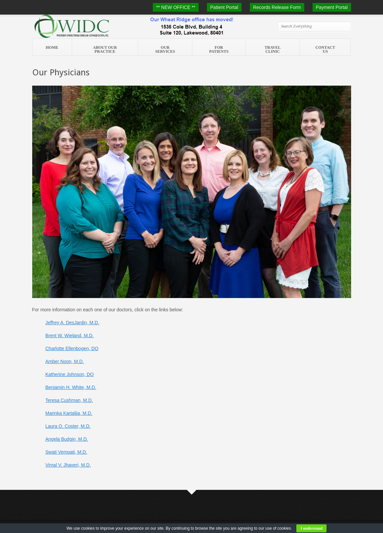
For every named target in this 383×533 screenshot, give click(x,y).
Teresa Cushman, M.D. (69, 400)
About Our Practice (105, 49)
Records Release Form (277, 7)
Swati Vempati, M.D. (66, 452)
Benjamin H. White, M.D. (71, 387)
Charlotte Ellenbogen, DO (72, 348)
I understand (311, 528)
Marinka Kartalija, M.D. (69, 413)
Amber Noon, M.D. (65, 361)
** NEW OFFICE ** (175, 7)
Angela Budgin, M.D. (67, 439)
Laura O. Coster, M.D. (68, 426)
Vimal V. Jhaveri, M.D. (68, 465)
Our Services (165, 49)
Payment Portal (332, 7)
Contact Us (325, 49)
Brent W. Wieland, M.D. (70, 335)
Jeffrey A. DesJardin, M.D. (72, 322)
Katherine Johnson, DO (70, 374)
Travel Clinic (272, 49)
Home (52, 47)
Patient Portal (224, 7)
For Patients (219, 49)
